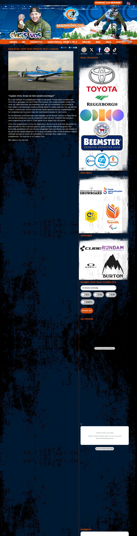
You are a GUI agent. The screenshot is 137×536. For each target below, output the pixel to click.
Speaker (86, 42)
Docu (108, 42)
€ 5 (87, 295)
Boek (98, 42)
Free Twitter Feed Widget (104, 449)
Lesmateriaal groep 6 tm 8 (62, 42)
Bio (23, 42)
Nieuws (13, 42)
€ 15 (100, 295)
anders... (89, 302)
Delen (64, 47)
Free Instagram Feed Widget (104, 348)
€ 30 (113, 295)
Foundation (36, 42)
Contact (120, 42)
